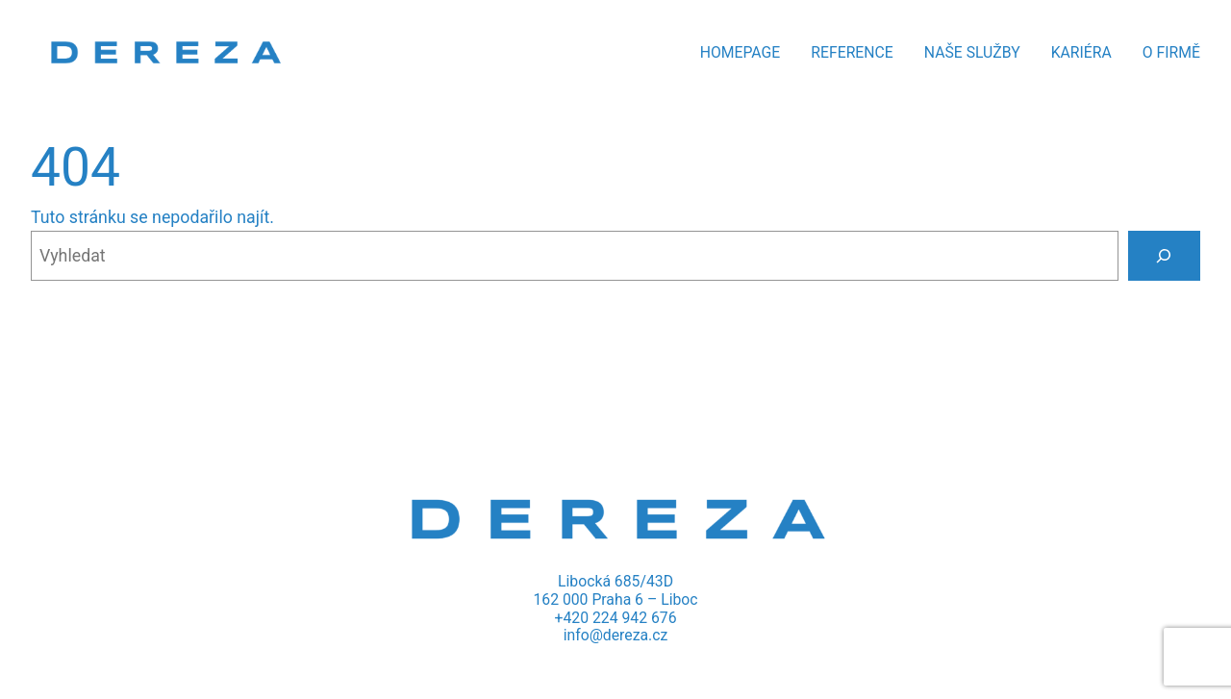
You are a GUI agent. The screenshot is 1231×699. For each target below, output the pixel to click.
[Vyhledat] (1164, 256)
